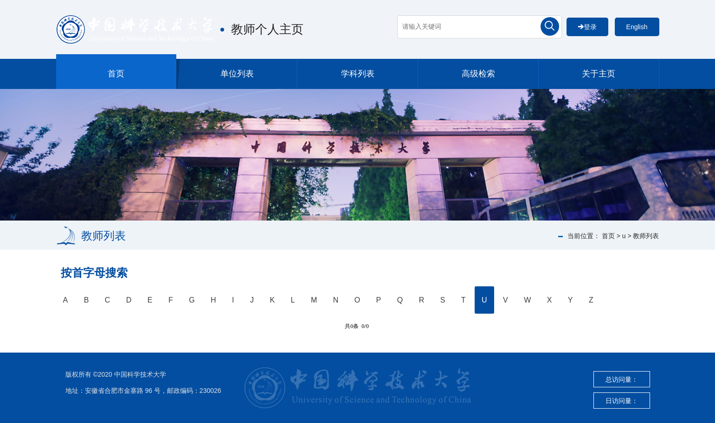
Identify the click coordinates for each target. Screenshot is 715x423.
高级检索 (478, 73)
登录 (587, 27)
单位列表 (237, 73)
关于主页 (598, 73)
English (637, 27)
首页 (116, 73)
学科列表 (357, 73)
